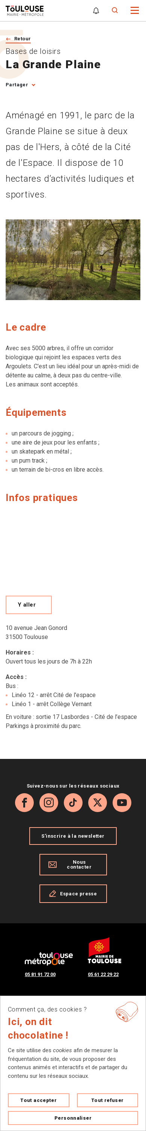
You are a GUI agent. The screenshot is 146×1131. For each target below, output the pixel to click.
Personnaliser (73, 1118)
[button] (135, 10)
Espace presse (73, 893)
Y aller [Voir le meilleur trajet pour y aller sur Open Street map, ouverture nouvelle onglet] (27, 604)
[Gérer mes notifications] (96, 10)
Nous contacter (70, 864)
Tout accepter (38, 1100)
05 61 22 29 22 (103, 974)
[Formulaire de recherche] (115, 10)
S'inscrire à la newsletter (72, 836)
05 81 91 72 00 (40, 974)
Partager (17, 84)
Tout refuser (107, 1100)
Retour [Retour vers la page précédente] (22, 38)
